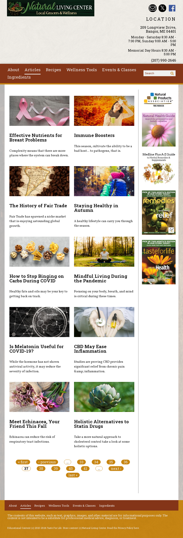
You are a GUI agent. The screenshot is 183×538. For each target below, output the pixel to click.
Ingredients (19, 77)
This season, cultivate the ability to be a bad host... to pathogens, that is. (103, 148)
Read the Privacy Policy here (123, 528)
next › (116, 468)
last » (72, 475)
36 (126, 462)
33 (81, 462)
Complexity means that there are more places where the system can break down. (39, 153)
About (13, 69)
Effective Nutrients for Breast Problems (35, 137)
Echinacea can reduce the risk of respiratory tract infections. (32, 439)
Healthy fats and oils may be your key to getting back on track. (38, 294)
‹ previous (47, 462)
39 (56, 468)
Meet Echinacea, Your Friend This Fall (34, 423)
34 (96, 462)
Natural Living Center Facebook (172, 8)
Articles (32, 69)
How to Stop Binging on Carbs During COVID (36, 278)
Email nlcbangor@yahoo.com (152, 8)
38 (41, 468)
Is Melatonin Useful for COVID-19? (36, 348)
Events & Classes (119, 69)
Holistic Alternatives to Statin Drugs (101, 423)
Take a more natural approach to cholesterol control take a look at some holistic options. (102, 442)
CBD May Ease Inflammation (90, 348)
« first (23, 462)
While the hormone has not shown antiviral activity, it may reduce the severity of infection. (35, 366)
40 (71, 468)
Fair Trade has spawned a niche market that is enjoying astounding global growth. (37, 221)
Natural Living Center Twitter (162, 8)
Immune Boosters (94, 135)
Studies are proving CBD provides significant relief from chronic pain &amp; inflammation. (99, 366)
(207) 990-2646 (163, 60)
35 (111, 462)
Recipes (53, 69)
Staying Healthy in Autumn (96, 207)
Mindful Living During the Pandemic (100, 278)
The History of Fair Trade (38, 205)
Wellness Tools (81, 69)
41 (85, 468)
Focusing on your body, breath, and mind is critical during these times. (103, 294)
